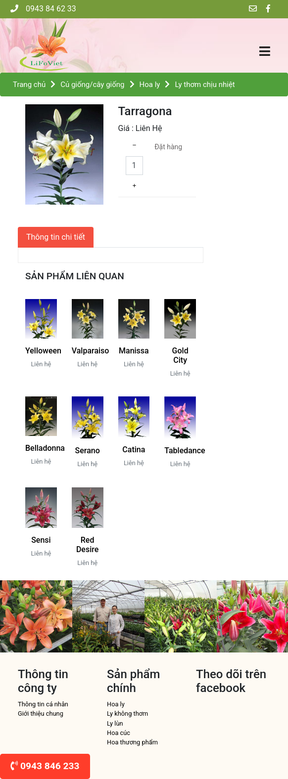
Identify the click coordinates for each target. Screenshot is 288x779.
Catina (133, 449)
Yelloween (43, 350)
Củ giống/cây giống (92, 84)
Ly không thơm (127, 713)
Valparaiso (90, 350)
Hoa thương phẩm (132, 742)
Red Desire (87, 544)
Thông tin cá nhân (43, 704)
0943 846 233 (45, 766)
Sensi (40, 540)
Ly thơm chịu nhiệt (205, 84)
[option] (36, 616)
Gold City (180, 355)
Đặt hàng (168, 147)
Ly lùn (115, 723)
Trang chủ (29, 84)
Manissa (134, 350)
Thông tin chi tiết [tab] (55, 237)
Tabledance (184, 450)
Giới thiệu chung (40, 713)
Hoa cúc (118, 732)
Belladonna (45, 448)
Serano (87, 450)
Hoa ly (150, 84)
